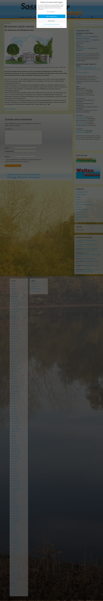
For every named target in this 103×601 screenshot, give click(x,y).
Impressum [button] (60, 26)
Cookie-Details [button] (43, 26)
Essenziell (51, 12)
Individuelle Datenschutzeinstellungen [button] (51, 24)
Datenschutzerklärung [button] (52, 26)
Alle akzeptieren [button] (51, 16)
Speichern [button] (51, 21)
